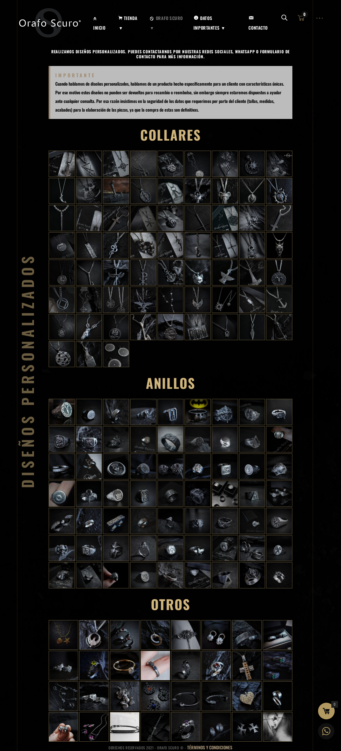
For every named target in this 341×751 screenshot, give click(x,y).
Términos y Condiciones (209, 747)
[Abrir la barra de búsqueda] (284, 18)
